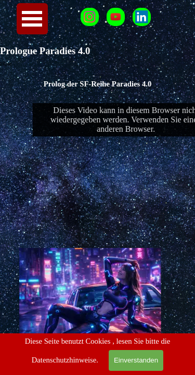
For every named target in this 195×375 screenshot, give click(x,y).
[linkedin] (142, 17)
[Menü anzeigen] (32, 18)
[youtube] (116, 17)
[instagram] (90, 17)
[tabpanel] (97, 84)
